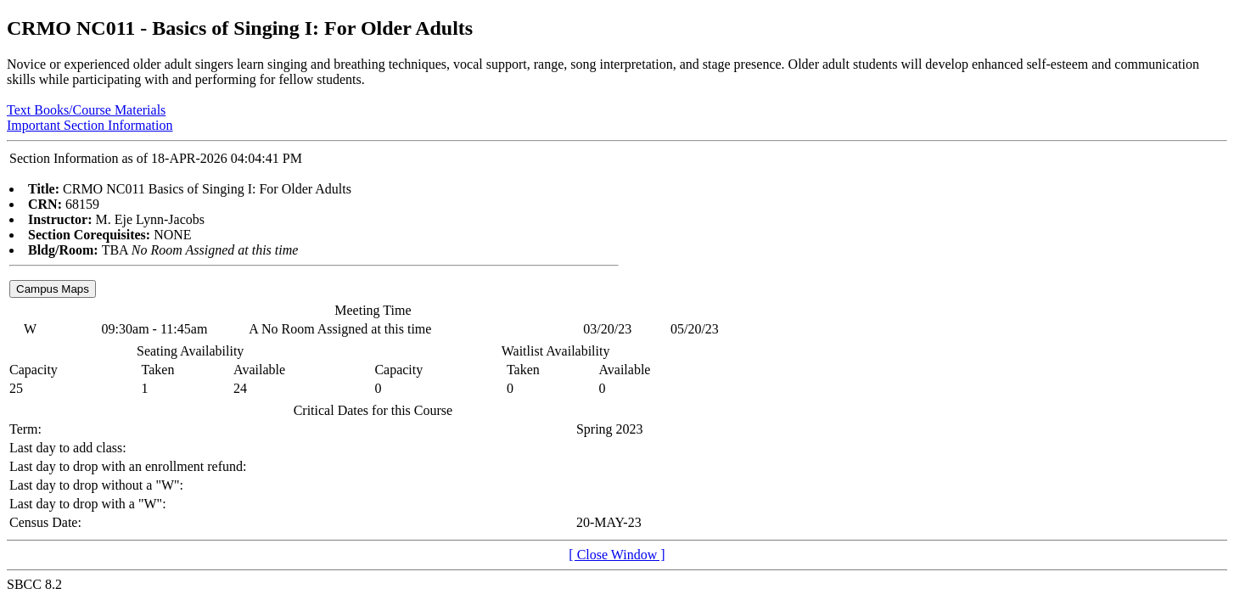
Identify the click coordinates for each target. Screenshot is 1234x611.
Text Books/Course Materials (86, 110)
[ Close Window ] (617, 554)
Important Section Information (90, 125)
